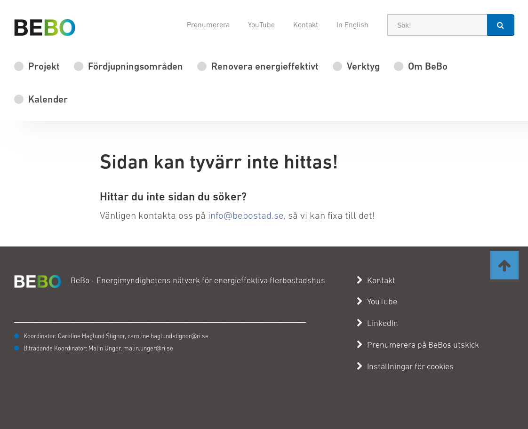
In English (352, 24)
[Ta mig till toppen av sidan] (504, 265)
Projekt (44, 66)
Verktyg (363, 66)
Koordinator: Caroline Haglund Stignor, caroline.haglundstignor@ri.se (116, 336)
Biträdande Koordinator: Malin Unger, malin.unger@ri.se (98, 348)
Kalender (48, 99)
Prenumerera (208, 24)
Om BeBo (428, 66)
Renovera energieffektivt (265, 66)
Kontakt (305, 24)
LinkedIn (377, 323)
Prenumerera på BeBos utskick (418, 345)
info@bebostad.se (246, 215)
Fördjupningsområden (135, 66)
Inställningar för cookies (410, 366)
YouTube (261, 24)
